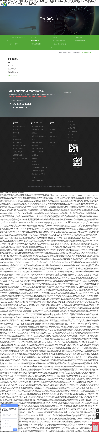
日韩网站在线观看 (73, 254)
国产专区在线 (29, 407)
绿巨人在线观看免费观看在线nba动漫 (51, 271)
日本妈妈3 (96, 300)
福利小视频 (23, 362)
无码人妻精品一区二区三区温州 (91, 401)
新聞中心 (70, 134)
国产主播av (13, 296)
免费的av (17, 351)
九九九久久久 (31, 253)
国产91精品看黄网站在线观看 (30, 380)
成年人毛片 (47, 289)
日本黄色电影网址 (81, 314)
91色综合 (22, 378)
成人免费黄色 (65, 356)
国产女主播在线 (34, 415)
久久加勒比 (76, 365)
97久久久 (48, 264)
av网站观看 (48, 286)
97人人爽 (16, 335)
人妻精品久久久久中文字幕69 (10, 289)
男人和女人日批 (72, 342)
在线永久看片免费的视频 (42, 401)
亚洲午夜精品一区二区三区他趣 (58, 286)
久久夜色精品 (83, 269)
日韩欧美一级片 (94, 226)
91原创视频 (2, 401)
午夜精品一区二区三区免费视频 (77, 390)
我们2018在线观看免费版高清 (40, 390)
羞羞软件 (64, 205)
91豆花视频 (81, 425)
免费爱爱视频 (11, 335)
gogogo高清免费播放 (69, 219)
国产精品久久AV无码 (89, 237)
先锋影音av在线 (50, 356)
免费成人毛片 (8, 213)
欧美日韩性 (29, 264)
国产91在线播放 (75, 286)
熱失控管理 (34, 145)
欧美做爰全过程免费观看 (19, 288)
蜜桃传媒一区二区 (73, 282)
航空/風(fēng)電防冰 (37, 148)
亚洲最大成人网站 (9, 370)
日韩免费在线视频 (72, 195)
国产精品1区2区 (3, 227)
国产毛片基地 (43, 386)
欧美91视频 (80, 241)
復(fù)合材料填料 (14, 44)
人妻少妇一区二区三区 (45, 362)
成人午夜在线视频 (58, 334)
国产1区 (13, 257)
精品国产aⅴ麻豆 (8, 334)
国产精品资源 (69, 337)
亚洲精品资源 (37, 425)
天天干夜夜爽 (31, 337)
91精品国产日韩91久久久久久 (55, 403)
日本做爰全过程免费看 (80, 205)
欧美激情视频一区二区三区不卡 (76, 323)
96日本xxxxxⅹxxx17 (90, 244)
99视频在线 (9, 292)
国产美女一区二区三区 (63, 427)
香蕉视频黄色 (87, 375)
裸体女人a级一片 (31, 234)
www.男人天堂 (93, 258)
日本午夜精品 (36, 215)
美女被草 (32, 429)
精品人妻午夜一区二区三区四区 (68, 386)
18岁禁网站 (53, 243)
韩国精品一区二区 (85, 199)
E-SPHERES (53, 136)
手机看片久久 (41, 413)
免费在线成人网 (29, 254)
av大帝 (17, 378)
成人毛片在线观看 (50, 368)
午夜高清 (23, 392)
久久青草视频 (19, 309)
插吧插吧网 (38, 411)
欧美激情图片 (87, 226)
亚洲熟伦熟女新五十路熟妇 (84, 331)
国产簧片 (59, 306)
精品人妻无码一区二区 (38, 406)
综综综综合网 (79, 372)
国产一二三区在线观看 (79, 366)
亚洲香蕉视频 (27, 344)
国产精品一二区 (75, 251)
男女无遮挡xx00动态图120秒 (19, 303)
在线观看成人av (30, 267)
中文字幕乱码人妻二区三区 (16, 212)
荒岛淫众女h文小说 (60, 281)
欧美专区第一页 (75, 233)
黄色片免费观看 (46, 241)
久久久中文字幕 (55, 251)
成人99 (58, 414)
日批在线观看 (39, 414)
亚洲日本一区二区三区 (92, 196)
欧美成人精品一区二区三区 (79, 244)
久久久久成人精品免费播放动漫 (15, 227)
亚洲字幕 (20, 250)
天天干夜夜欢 (94, 255)
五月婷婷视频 (41, 233)
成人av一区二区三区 (45, 383)
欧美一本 (24, 202)
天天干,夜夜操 (85, 317)
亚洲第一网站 (89, 362)
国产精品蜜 (35, 295)
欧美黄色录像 (90, 216)
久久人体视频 (38, 290)
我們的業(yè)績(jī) (73, 131)
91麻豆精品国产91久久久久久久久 (88, 351)
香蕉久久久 (52, 288)
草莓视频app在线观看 (84, 386)
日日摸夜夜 (61, 216)
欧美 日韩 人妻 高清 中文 (84, 407)
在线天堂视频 (89, 313)
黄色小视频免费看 (81, 422)
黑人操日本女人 (88, 411)
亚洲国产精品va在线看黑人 (18, 292)
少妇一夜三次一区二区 (22, 326)
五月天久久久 (94, 201)
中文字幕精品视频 (40, 234)
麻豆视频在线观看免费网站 (89, 223)
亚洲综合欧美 (40, 313)
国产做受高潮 (78, 240)
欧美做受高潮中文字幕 (30, 288)
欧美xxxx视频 (68, 216)
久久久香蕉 (30, 379)
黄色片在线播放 (36, 347)
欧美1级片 (41, 415)
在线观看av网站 (89, 233)
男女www (10, 247)
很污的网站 (42, 264)
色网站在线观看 (20, 209)
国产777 (45, 296)
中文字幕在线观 (27, 340)
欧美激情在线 (37, 210)
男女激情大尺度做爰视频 (61, 203)
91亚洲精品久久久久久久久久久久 (52, 372)
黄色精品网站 (40, 226)
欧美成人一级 (74, 429)
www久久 (3, 298)
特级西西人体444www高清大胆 (53, 305)
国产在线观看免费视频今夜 (26, 278)
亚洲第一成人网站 (86, 316)
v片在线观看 (13, 206)
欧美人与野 (91, 274)
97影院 (50, 208)
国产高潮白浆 (57, 406)
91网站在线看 (9, 342)
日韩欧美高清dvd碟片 (75, 262)
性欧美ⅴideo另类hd (15, 253)
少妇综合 (82, 401)
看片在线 (84, 414)
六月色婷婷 (47, 234)
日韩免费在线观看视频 (77, 258)
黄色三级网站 (59, 288)
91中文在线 (73, 234)
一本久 (46, 389)
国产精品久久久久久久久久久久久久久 (20, 258)
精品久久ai (38, 288)
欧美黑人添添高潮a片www (9, 272)
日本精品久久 (45, 282)
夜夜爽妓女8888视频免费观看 (81, 300)
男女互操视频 (29, 279)
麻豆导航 (18, 328)
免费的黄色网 (49, 312)
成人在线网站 (24, 213)
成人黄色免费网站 (47, 222)
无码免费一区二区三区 (68, 334)
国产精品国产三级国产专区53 (37, 203)
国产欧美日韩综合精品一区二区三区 (48, 255)
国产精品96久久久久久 (89, 278)
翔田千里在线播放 (82, 222)
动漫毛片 (54, 232)
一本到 (58, 309)
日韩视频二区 (88, 219)
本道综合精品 (59, 202)
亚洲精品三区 (53, 215)
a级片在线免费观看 (25, 248)
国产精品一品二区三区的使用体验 (25, 222)
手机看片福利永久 (67, 316)
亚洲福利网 (66, 307)
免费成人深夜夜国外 (76, 397)
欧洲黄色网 (37, 239)
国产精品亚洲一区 (7, 215)
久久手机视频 (73, 413)
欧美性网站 (42, 319)
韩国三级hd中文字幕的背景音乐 (41, 267)
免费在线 (43, 321)
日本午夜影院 (14, 394)
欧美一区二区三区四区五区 (17, 283)
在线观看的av (11, 255)
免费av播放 (46, 201)
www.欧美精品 (52, 258)
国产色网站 (93, 230)
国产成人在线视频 (11, 282)
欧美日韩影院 (96, 296)
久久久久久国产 (14, 333)
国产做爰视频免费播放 (59, 389)
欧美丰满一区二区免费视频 (63, 260)
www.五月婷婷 (50, 334)
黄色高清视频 (58, 390)
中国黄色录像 (88, 327)
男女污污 (69, 258)
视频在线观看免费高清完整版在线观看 (41, 230)
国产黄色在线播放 (43, 220)
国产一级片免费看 (68, 212)
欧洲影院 (32, 233)
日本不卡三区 (81, 290)
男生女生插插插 (82, 418)
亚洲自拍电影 (43, 428)
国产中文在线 (59, 293)
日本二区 (44, 227)
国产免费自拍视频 (69, 387)
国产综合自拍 (45, 213)
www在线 (27, 299)
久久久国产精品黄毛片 (41, 368)
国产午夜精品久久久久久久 (48, 348)
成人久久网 (33, 313)
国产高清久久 (24, 261)
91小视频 (96, 324)
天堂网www (5, 372)
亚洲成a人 (92, 232)
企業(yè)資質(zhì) (73, 128)
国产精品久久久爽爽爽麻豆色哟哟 (32, 421)
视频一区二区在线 (27, 272)
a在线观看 (90, 399)
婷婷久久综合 (57, 233)
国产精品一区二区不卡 (31, 240)
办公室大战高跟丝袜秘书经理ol (28, 359)
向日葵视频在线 (82, 285)
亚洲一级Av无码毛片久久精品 (72, 401)
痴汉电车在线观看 (81, 265)
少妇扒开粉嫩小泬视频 (44, 279)
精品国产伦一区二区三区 (75, 230)
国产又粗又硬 (60, 399)
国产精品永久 (44, 212)
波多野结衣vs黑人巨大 (17, 298)
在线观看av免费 (57, 268)
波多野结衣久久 (52, 397)
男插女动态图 (73, 265)
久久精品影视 (66, 230)
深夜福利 (76, 340)
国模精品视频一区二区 (36, 328)
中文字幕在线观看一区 (69, 240)
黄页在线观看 (29, 347)
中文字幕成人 (66, 383)
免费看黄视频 (44, 334)
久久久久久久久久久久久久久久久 (14, 300)
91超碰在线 (37, 383)
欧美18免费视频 (11, 344)
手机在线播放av (91, 225)
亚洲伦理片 (58, 257)
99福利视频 (69, 199)
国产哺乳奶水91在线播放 (78, 213)
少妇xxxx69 (86, 356)
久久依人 (94, 394)
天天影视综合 (59, 248)
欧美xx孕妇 (5, 222)
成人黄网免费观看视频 (87, 247)
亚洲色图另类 (31, 333)
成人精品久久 (53, 279)
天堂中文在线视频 (49, 393)
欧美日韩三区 (47, 307)
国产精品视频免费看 (10, 378)
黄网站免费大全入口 (71, 403)
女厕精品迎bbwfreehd (92, 348)
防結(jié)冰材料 (78, 37)
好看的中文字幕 (85, 271)
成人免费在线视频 (78, 319)
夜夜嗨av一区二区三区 (86, 305)
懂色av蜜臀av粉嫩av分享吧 (59, 361)
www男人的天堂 (18, 403)
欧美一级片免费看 (44, 209)
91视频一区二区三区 (75, 351)
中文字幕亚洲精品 (12, 307)
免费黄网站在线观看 (73, 210)
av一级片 (84, 420)
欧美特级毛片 (36, 216)
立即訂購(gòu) (67, 92)
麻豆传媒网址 (94, 385)
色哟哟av (93, 219)
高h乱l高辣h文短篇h (26, 396)
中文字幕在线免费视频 (88, 349)
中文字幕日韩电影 (78, 393)
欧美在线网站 (59, 349)
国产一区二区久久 (87, 320)
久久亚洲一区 (25, 285)
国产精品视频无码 (10, 216)
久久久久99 (7, 253)
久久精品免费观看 (59, 236)
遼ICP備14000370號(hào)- (64, 186)
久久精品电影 (66, 362)
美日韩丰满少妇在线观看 (37, 195)
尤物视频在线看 (49, 324)
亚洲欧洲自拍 (70, 229)
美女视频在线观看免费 (79, 310)
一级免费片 (80, 210)
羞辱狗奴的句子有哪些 (38, 278)
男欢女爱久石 (77, 348)
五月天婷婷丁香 (11, 369)
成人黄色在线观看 (4, 201)
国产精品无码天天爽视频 (26, 216)
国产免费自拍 (34, 373)
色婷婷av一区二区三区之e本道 (16, 274)
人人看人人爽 (7, 368)
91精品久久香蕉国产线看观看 (24, 313)
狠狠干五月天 (14, 198)
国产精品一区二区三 (52, 296)
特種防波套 (34, 155)
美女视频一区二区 (61, 222)
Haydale (52, 139)
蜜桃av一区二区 (70, 348)
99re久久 (70, 400)
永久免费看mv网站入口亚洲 (61, 368)
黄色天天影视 (11, 400)
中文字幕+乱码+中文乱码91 (33, 387)
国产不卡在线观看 (64, 206)
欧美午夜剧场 (18, 366)
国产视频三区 (7, 212)
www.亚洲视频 (50, 250)
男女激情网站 (41, 260)
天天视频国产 (65, 282)
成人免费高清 (76, 424)
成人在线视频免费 (4, 403)
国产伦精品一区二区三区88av (85, 376)
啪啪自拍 (46, 217)
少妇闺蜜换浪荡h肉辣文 (54, 267)
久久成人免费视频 (69, 281)
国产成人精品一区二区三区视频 (80, 212)
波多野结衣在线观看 (29, 276)
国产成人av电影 (7, 219)
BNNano (52, 142)
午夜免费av (7, 271)
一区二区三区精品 (19, 422)
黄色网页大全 (51, 390)
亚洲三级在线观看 (69, 276)
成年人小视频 (65, 243)
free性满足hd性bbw (70, 428)
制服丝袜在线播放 (28, 378)
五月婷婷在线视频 (84, 257)
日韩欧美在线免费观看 (80, 389)
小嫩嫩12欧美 (86, 392)
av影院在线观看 (9, 316)
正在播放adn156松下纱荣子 (48, 326)
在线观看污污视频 (45, 299)
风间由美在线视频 (59, 326)
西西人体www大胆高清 (46, 239)
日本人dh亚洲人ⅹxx (21, 267)
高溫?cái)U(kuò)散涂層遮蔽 (39, 167)
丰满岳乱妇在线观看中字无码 (78, 309)
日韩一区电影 (79, 392)
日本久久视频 (18, 254)
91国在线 (61, 240)
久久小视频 (24, 293)
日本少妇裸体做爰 (77, 199)
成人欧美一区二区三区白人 (56, 314)
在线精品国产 (46, 392)
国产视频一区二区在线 (76, 317)
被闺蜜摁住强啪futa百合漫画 (50, 309)
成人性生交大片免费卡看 (40, 345)
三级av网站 (31, 312)
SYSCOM (52, 129)
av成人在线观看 (65, 196)
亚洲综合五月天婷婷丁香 (71, 345)
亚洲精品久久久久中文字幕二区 (38, 206)
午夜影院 (15, 222)
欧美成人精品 (27, 400)
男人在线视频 (3, 431)
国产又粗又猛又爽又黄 (37, 396)
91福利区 (65, 298)
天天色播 (94, 310)
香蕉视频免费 (58, 205)
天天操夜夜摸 (74, 222)
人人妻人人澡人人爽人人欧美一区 (16, 268)
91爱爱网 (6, 217)
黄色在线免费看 (42, 243)
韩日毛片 (15, 345)
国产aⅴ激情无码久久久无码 (58, 276)
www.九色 (27, 356)
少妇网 (54, 414)
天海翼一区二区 (36, 378)
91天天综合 (21, 356)
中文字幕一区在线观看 (28, 250)
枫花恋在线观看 (42, 312)
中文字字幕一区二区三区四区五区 (7, 331)
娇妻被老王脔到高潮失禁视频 (6, 262)
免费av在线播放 (44, 400)
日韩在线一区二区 (62, 272)
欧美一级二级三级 (48, 415)
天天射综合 (32, 299)
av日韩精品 (12, 205)
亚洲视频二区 (67, 250)
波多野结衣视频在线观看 (59, 321)
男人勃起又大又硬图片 (59, 195)
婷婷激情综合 (32, 281)
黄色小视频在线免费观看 (65, 233)
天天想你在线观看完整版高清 (66, 324)
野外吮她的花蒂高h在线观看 (73, 302)
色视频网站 (62, 299)
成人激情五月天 (27, 385)
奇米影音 (5, 344)
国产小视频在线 (11, 234)
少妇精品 (76, 229)
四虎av (78, 345)
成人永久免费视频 (88, 241)
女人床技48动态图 (78, 370)
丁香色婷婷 (73, 246)
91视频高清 (68, 278)
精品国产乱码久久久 (79, 219)
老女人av (63, 279)
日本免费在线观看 (57, 237)
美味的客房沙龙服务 (9, 361)
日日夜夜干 (68, 222)
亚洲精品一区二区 (74, 239)
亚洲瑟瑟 (43, 425)
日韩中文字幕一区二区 (63, 418)
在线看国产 (61, 275)
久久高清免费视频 (19, 244)
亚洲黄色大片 (54, 337)
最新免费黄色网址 (62, 351)
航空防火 (34, 133)
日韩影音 (30, 335)
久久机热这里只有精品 (57, 355)
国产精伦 (65, 220)
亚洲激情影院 (95, 264)
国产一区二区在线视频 (45, 420)
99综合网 (20, 333)
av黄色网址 (83, 348)
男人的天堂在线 (60, 369)
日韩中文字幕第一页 (19, 400)
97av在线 (64, 268)
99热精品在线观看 (64, 411)
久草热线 (70, 288)
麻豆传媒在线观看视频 (29, 223)
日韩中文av (7, 241)
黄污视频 (13, 239)
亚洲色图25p (41, 373)
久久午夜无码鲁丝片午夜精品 (14, 293)
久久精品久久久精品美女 (7, 330)
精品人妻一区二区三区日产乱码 (89, 368)
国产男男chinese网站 (70, 358)
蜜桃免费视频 (91, 413)
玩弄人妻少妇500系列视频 (90, 289)
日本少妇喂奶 (56, 312)
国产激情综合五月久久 (46, 359)
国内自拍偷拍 (52, 254)
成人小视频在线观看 (31, 202)
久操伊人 (22, 225)
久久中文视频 (13, 368)
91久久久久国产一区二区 (46, 365)
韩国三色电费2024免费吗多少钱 (34, 300)
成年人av (79, 413)
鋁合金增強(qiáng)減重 (37, 170)
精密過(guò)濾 (35, 164)
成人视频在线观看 (49, 233)
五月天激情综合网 (34, 375)
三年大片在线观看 (94, 295)
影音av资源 (26, 397)
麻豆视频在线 (3, 282)
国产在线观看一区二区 (17, 286)
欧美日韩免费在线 (84, 307)
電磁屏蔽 (34, 161)
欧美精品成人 (62, 331)
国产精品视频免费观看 (61, 417)
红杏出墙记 (82, 233)
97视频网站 (92, 271)
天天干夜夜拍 (79, 355)
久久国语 (64, 278)
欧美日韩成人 (37, 429)
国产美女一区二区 (28, 237)
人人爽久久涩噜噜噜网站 (15, 271)
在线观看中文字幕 (57, 327)
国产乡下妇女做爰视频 (11, 285)
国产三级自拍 (51, 323)
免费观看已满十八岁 (64, 239)
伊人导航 (30, 365)
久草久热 (54, 399)
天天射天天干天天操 (57, 330)
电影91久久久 (10, 288)
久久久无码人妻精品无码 (42, 240)
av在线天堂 (80, 385)
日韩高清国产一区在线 (58, 425)
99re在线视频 (83, 361)
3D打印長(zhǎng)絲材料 (59, 40)
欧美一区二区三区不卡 (39, 247)
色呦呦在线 (93, 369)
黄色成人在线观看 (50, 216)
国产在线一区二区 (19, 340)
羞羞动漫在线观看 (48, 237)
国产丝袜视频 (86, 253)
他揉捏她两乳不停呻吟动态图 (16, 265)
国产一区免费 (36, 366)
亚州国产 (81, 379)
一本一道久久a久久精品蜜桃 (21, 327)
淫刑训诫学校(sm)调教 (64, 227)
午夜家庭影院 (72, 411)
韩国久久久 (73, 226)
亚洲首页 (63, 408)
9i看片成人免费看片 (26, 243)
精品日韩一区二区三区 (28, 212)
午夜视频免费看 (38, 227)
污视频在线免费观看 (34, 269)
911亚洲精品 (3, 362)
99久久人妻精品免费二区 (21, 282)
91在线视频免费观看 (68, 326)
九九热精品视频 (33, 248)
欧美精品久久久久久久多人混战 (74, 217)
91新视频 (93, 378)
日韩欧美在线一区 (74, 383)
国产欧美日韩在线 (39, 310)
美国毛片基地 (29, 351)
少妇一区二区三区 (89, 410)
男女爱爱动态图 (69, 382)
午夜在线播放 (54, 383)
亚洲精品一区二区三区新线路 (6, 317)
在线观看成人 (67, 290)
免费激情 (61, 251)
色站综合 (71, 307)
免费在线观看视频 (77, 420)
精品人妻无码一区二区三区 (44, 320)
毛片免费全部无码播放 (14, 203)
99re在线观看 (31, 305)
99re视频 (53, 241)
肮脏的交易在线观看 (64, 267)
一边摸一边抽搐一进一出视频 (87, 260)
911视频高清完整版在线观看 (38, 274)
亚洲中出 (69, 309)
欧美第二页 (90, 300)
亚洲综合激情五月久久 (46, 276)
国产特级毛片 (14, 260)
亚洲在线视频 (16, 278)
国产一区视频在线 (59, 323)
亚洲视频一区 (62, 333)
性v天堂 (94, 362)
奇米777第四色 (10, 431)
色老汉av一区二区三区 (92, 195)
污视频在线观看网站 (68, 225)
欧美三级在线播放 (53, 418)
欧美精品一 (74, 216)
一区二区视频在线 (84, 251)
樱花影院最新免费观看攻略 (70, 236)
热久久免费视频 (30, 303)
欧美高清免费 (90, 387)
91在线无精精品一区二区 (88, 370)
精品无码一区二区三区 (20, 411)
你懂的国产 (62, 393)
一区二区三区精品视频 (71, 268)
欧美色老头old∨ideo (18, 370)
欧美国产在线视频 (62, 244)
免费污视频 (4, 286)
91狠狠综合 (5, 375)
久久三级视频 (37, 275)
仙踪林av (26, 209)
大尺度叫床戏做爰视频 (38, 271)
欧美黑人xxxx (25, 352)
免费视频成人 (53, 354)
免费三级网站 (25, 199)
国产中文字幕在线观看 (9, 314)
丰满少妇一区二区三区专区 (38, 394)
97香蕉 (31, 289)
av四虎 (18, 198)
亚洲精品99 (93, 222)
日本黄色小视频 (9, 278)
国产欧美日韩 (34, 403)
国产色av (13, 226)
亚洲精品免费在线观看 (90, 422)
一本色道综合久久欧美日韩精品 (21, 361)
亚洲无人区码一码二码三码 (42, 376)
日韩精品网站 (43, 216)
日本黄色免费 (41, 389)
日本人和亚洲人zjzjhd (91, 250)
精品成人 (81, 340)
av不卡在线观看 (48, 410)
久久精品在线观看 (33, 199)
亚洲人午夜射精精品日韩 (77, 278)
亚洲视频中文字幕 (68, 251)
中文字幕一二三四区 (37, 213)
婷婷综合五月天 (53, 201)
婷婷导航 (14, 355)
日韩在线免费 (21, 215)
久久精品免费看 (79, 349)
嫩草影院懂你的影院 (86, 328)
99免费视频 (20, 289)
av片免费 (49, 399)
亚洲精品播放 (79, 202)
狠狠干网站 (26, 283)
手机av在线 (49, 269)
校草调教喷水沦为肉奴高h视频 (69, 215)
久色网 (64, 198)
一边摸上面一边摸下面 (43, 403)
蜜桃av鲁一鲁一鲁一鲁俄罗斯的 (61, 344)
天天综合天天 (70, 244)
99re (77, 293)
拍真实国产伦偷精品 (43, 323)
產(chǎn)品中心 (68, 52)
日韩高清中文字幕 (76, 394)
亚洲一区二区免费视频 (36, 344)
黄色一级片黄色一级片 (5, 333)
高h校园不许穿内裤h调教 (60, 292)
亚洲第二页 (38, 285)
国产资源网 (49, 380)
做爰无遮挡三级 (92, 253)
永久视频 (80, 209)
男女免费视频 (9, 401)
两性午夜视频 (74, 312)
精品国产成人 (76, 261)
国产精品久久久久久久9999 (87, 427)
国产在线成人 (89, 342)
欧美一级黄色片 (43, 261)
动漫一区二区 (22, 196)
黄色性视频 (96, 349)
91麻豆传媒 (48, 421)
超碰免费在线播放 (36, 321)
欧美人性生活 (52, 401)
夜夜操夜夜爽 (27, 331)
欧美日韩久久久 (91, 212)
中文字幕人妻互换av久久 (84, 239)
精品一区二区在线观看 (48, 396)
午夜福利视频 (18, 320)
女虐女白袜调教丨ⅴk (30, 411)
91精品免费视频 (91, 298)
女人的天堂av (3, 302)
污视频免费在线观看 (83, 229)
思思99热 (14, 323)
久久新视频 (81, 296)
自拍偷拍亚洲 (43, 269)
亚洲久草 (20, 363)
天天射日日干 (81, 254)
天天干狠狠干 (4, 387)
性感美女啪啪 (63, 305)
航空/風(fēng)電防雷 (37, 152)
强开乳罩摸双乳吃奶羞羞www (20, 229)
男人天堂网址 (86, 372)
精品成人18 (79, 196)
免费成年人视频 (37, 314)
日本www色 (88, 378)
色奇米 (7, 236)
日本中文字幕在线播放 (50, 248)
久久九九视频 (92, 354)
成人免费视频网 (85, 217)
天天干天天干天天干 (86, 397)
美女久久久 (94, 380)
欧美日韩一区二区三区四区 (77, 375)
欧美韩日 (34, 427)
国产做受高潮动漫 (33, 236)
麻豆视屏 (21, 241)
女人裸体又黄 (95, 205)
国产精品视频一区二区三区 (52, 199)
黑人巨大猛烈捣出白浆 (8, 229)
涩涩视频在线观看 (93, 229)
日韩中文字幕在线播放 (37, 225)
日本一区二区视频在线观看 (32, 323)
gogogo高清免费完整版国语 (74, 335)
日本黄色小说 (56, 393)
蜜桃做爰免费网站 (87, 202)
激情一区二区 (60, 316)
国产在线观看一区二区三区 (68, 310)
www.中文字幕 (59, 232)
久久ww (34, 237)
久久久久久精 (58, 278)
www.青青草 (89, 285)
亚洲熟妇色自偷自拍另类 (5, 258)
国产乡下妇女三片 (50, 347)
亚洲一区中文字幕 (62, 199)
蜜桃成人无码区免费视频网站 (79, 337)
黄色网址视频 (37, 400)
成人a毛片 (76, 296)
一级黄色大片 (93, 393)
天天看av (9, 257)
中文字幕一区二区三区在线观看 (56, 285)
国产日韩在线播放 (34, 201)
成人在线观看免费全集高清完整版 (85, 288)
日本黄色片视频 (45, 285)
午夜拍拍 (45, 310)
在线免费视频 (70, 319)
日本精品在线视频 (56, 340)
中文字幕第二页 (28, 215)
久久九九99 (66, 323)
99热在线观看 (94, 407)
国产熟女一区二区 (19, 344)
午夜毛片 (68, 292)
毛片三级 (27, 375)
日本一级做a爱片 (23, 354)
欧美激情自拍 (96, 247)
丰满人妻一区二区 (59, 220)
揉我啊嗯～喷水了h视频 (65, 312)
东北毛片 (17, 255)
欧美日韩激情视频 (41, 427)
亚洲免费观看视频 (20, 296)
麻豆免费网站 (92, 366)
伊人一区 (10, 286)
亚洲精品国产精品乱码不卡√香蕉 (64, 201)
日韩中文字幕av (28, 295)
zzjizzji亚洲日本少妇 (76, 316)
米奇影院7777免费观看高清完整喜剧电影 (80, 279)
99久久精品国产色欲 (46, 272)
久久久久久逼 (47, 394)
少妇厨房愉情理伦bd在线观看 (24, 415)
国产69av (67, 369)
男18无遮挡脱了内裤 (50, 253)
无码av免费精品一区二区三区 (54, 310)
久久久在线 (40, 268)
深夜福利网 (30, 247)
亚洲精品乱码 (93, 302)
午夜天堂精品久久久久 (63, 379)
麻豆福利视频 (26, 286)
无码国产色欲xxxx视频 (42, 246)
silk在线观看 (81, 264)
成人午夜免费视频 (63, 217)
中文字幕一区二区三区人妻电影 (24, 321)
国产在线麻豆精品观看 (45, 244)
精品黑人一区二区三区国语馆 (22, 239)
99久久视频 (86, 290)
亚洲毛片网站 (57, 302)
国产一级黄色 (8, 319)
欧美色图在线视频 (83, 298)
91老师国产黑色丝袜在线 (66, 380)
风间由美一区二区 (87, 347)
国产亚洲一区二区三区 (36, 272)
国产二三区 (48, 232)
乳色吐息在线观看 (51, 246)
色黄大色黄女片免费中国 (52, 333)
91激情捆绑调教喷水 (31, 255)
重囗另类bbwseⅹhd (18, 431)
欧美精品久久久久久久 (57, 226)
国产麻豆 (43, 410)
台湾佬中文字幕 (72, 338)
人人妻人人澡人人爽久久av (85, 383)
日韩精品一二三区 (11, 223)
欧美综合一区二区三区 (19, 421)
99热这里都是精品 (81, 380)
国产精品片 (31, 227)
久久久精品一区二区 (53, 213)
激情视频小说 (30, 275)
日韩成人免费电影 (32, 401)
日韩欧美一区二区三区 (40, 337)
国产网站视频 (42, 302)
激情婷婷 (87, 389)
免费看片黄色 (26, 298)
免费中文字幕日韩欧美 (89, 334)
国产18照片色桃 (41, 199)
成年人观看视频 (22, 255)
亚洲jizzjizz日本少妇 (65, 327)
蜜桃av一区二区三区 (16, 393)
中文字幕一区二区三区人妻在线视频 (89, 281)
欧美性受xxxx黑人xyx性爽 (34, 261)
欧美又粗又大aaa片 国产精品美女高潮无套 (62, 424)
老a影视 (87, 265)
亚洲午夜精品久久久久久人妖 (20, 275)
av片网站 (38, 362)
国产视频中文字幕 (49, 321)
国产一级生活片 (90, 236)
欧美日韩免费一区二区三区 (81, 299)
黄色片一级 (70, 298)
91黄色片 (58, 258)
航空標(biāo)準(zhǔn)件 (38, 126)
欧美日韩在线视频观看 (47, 300)
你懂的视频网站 (59, 303)
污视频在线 (63, 302)
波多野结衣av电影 (55, 239)
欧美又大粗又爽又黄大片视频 (35, 341)
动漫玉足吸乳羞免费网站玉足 (48, 290)
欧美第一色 (55, 382)
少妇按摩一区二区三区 (54, 240)
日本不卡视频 (81, 237)
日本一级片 (4, 305)
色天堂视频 (47, 337)
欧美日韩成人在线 (59, 317)
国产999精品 (76, 421)
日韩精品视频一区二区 (5, 296)
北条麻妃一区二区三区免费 (65, 376)
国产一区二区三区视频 (53, 376)
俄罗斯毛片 (6, 254)
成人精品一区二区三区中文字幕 (38, 205)
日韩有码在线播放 (51, 417)
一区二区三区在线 (62, 337)
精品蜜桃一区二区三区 (43, 219)
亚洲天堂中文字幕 (68, 420)
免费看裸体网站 (31, 257)
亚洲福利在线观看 (19, 220)
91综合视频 (90, 406)
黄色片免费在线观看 (93, 257)
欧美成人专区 (53, 223)
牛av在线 (24, 279)
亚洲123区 (13, 326)
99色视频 (30, 271)
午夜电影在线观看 (88, 292)
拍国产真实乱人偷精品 (27, 230)
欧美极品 (58, 279)
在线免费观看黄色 (26, 403)
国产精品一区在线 (13, 201)
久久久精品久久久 (72, 255)
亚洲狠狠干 (18, 285)
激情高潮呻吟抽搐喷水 (60, 347)
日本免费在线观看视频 (70, 347)
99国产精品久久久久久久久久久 (63, 246)
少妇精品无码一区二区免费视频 (70, 248)
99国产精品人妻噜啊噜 (26, 393)
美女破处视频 (27, 220)
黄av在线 (13, 290)
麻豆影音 (70, 203)
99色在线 (37, 319)
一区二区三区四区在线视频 (56, 230)
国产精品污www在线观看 (92, 361)
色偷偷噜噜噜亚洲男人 (92, 408)
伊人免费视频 (51, 261)
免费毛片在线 (70, 370)
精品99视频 (71, 340)
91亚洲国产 (76, 307)
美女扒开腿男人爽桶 (21, 264)
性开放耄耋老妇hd (69, 296)
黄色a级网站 (89, 309)
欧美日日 (83, 327)
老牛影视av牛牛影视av (47, 414)
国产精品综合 (52, 209)
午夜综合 (60, 328)
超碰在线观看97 (77, 281)
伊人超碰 (84, 396)
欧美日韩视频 (87, 201)
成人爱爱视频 (14, 363)
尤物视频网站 (7, 240)
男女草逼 (36, 312)
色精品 (77, 386)
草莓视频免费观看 (35, 331)
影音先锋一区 (28, 225)
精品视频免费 (18, 314)
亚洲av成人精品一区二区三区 (72, 321)
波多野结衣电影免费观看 (11, 399)
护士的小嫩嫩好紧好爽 (43, 258)
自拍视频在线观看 (84, 286)
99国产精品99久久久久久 (86, 403)
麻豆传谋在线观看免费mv (37, 217)
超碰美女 (96, 261)
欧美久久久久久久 (87, 338)
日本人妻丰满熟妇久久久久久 (82, 295)
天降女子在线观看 (81, 203)
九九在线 (22, 232)
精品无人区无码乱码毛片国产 (42, 316)
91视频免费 (70, 399)
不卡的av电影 (55, 365)
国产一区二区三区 (33, 258)
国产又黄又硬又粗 (58, 373)
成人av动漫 (31, 425)
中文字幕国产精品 (84, 424)
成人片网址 (72, 355)
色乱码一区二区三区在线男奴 (13, 225)
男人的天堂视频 (75, 269)
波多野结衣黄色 (34, 355)
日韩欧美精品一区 (59, 274)
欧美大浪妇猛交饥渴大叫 (39, 305)
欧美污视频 (44, 198)
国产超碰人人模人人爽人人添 (51, 275)
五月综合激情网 (13, 321)
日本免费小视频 (55, 206)
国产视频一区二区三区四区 (15, 195)
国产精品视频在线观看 (60, 401)
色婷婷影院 (68, 359)
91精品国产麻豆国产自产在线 (24, 260)
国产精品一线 (62, 366)
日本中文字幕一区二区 (80, 313)
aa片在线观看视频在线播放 (42, 397)
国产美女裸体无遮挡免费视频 (12, 196)
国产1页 (56, 216)
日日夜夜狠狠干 (61, 396)
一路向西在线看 (23, 319)
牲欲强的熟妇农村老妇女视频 (6, 383)
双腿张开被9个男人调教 (19, 316)
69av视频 (78, 274)
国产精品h (20, 380)
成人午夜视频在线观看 (68, 253)
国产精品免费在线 (84, 358)
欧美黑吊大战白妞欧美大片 (38, 393)
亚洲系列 (43, 275)
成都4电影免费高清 (24, 219)
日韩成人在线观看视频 (40, 303)
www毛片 (19, 279)
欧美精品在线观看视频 (39, 289)
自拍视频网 (84, 275)
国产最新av (18, 257)
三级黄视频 (65, 335)
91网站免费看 (48, 413)
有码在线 (71, 414)
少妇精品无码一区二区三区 (63, 223)
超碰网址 (56, 358)
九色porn (62, 210)
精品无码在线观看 (94, 199)
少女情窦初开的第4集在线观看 (32, 262)
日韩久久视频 (18, 234)
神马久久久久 (82, 324)
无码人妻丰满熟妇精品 (5, 354)
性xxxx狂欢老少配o (4, 195)
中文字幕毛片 (38, 198)
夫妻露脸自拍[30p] (34, 286)
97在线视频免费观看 (50, 257)
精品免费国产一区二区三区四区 (15, 246)
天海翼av (72, 306)
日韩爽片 (93, 383)
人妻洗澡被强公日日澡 (56, 264)
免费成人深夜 (28, 296)
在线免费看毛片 (5, 243)
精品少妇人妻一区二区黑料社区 (46, 382)
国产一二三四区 (60, 296)
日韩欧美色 (31, 239)
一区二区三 (35, 241)
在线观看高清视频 (31, 363)
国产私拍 (47, 215)
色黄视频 (73, 359)
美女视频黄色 (56, 410)
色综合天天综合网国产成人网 (47, 352)
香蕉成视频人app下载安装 (42, 208)
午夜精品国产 (5, 268)
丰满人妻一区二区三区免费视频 (83, 359)
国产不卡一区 (37, 379)
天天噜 (42, 372)
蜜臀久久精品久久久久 (55, 299)
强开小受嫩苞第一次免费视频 (69, 392)
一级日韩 (13, 213)
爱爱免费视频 (79, 227)
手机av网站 (85, 227)
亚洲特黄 (36, 254)
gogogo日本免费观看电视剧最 (43, 196)
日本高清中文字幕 (48, 327)
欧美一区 (71, 243)
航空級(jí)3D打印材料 (37, 129)
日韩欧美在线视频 (94, 331)
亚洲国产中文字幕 (41, 202)
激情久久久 (18, 324)
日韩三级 (61, 307)
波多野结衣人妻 (53, 244)
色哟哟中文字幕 (27, 394)
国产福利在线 (56, 208)
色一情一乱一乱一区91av (16, 396)
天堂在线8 (79, 195)
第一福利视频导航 (22, 428)
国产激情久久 (20, 394)
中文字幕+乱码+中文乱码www (24, 355)
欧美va (85, 379)
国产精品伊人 (88, 205)
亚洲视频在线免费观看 (50, 303)
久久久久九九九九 (63, 319)
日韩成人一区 (10, 358)
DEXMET (52, 126)
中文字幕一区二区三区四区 (66, 271)
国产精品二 (43, 210)
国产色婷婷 (10, 303)
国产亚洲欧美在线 (88, 352)
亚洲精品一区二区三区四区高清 (87, 261)
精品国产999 (68, 286)
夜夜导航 (67, 342)
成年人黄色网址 (54, 335)
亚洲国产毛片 (17, 392)
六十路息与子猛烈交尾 (90, 220)
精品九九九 (64, 229)
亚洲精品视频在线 (19, 223)
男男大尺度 (85, 209)
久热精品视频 (19, 272)
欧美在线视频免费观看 (71, 320)
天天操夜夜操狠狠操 (64, 410)
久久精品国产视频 (86, 232)
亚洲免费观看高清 (91, 246)
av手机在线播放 (86, 258)
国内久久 (76, 341)
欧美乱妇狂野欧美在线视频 (11, 313)
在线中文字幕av (83, 208)
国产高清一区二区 (23, 335)
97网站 (69, 351)
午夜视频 (81, 421)
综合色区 (74, 203)
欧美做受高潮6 (37, 212)
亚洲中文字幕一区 (72, 314)
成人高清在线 (46, 278)
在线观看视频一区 (85, 354)
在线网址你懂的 (39, 237)
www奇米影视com (67, 202)
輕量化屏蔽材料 (35, 40)
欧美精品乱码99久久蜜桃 (40, 333)
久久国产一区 (31, 319)
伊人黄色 (84, 408)
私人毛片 (42, 366)
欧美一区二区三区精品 (67, 261)
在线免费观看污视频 (70, 396)
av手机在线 (34, 385)
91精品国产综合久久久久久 (20, 383)
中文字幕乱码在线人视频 (63, 407)
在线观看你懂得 (87, 210)
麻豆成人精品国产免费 (10, 237)
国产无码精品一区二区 (29, 290)
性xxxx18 (34, 296)
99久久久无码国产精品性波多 (39, 232)
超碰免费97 (42, 215)
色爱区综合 (43, 257)
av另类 (21, 397)
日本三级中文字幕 (72, 220)
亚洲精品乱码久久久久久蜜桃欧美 (69, 241)
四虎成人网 (23, 240)
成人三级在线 (50, 375)
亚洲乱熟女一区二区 (81, 216)
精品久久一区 (21, 306)
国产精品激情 (65, 257)
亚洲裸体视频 (24, 334)
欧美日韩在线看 (91, 424)
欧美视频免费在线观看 (10, 320)
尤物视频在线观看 (78, 253)
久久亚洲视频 (70, 421)
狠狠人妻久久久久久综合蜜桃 (22, 338)
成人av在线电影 (89, 341)
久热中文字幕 (39, 265)
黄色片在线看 (64, 258)
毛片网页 (91, 198)
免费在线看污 (27, 382)
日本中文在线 (26, 429)
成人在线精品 (52, 293)
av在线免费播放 (65, 254)
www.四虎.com (28, 217)
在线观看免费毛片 (42, 375)
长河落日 (35, 320)
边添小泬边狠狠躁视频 (29, 307)
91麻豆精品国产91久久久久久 (66, 247)
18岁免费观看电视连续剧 (8, 261)
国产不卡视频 (31, 334)
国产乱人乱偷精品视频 (5, 206)
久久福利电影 (57, 411)
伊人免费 (23, 324)
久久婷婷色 (22, 358)
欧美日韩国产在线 (13, 375)
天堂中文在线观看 (82, 250)
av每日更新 (52, 203)
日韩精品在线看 (90, 420)
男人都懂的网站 (76, 354)
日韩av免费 (31, 210)
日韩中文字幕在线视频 (20, 347)
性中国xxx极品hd (9, 299)
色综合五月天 (43, 361)
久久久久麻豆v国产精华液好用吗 (59, 269)
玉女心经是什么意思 (58, 250)
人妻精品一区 (7, 376)
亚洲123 (71, 356)
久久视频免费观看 (67, 378)
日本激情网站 (91, 206)
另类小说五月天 (23, 349)
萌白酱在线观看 (5, 310)
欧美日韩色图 (72, 227)
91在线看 (26, 236)
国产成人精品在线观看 (94, 251)
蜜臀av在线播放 (35, 340)
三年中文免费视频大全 (10, 347)
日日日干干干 (18, 376)
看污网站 (84, 303)
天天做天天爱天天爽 (94, 386)
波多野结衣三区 (47, 251)
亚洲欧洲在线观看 (70, 299)
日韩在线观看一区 (9, 345)
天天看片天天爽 (68, 275)
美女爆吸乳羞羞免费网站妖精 (40, 250)
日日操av (56, 331)
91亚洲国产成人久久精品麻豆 (73, 417)
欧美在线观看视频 (88, 283)
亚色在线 (85, 319)
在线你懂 (40, 241)
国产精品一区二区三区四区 (90, 421)
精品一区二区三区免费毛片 (91, 390)
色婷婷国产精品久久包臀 (79, 362)
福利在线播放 (54, 362)
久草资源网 (11, 217)
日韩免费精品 (92, 248)
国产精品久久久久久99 (22, 414)
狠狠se (38, 255)
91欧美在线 (45, 254)
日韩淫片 (86, 366)
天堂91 (66, 210)
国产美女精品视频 (49, 302)
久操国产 (63, 406)
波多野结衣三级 (18, 202)
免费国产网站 (90, 303)
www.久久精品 (91, 275)
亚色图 (65, 400)
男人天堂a (70, 341)
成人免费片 (60, 383)
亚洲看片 (62, 219)
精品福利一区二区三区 (37, 369)
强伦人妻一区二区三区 (75, 330)
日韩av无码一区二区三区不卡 (23, 206)
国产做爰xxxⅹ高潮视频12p (20, 406)
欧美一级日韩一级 (80, 352)
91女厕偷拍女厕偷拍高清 (8, 327)
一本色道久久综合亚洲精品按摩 (8, 351)
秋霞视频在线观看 (90, 269)
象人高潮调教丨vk (24, 281)
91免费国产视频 (19, 251)
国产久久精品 (85, 413)
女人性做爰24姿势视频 (8, 275)
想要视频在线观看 (81, 220)
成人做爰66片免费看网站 (28, 251)
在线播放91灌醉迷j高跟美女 (19, 342)
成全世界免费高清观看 (76, 232)
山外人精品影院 (34, 382)
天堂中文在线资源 (24, 389)
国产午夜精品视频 (15, 349)
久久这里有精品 (66, 330)
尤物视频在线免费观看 (31, 358)
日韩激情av (48, 387)
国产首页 (25, 363)
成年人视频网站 (35, 244)
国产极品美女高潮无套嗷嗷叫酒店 (70, 425)
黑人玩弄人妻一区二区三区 (83, 272)
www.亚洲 (68, 205)
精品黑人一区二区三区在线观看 (63, 234)
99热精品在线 (49, 355)
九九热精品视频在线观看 (56, 298)
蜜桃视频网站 (30, 314)
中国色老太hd (25, 348)
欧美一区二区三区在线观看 (16, 243)
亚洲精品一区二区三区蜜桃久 (29, 246)
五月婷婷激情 (49, 338)
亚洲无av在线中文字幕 (40, 229)
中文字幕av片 (79, 396)
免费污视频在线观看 (26, 195)
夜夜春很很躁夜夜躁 (22, 404)
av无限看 (75, 288)
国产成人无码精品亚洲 (80, 410)
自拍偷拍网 (39, 358)
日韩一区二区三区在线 (37, 335)
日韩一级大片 (5, 356)
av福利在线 (66, 303)
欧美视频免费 (53, 363)
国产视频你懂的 (82, 341)
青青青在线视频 (66, 226)
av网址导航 (43, 347)
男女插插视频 (91, 307)
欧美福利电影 (18, 205)
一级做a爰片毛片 (60, 429)
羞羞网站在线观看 (16, 319)
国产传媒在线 (40, 309)
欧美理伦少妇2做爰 (58, 422)
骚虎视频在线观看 (16, 248)
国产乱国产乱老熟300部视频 (62, 289)
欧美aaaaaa (96, 352)
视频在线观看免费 (26, 205)
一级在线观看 (72, 344)
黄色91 (36, 233)
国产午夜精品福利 (49, 422)
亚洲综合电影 (62, 382)
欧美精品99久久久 (53, 328)
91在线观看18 (25, 376)
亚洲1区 (63, 237)
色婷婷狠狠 (32, 265)
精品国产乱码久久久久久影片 (83, 255)
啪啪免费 (54, 415)
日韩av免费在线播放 (77, 408)
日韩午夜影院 (75, 285)
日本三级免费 (94, 359)
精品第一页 (88, 394)
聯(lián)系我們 (72, 140)
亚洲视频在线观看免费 (50, 202)
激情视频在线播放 (19, 236)
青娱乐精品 (35, 279)
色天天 (22, 328)
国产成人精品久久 (27, 422)
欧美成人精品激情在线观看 (72, 237)
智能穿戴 (34, 158)
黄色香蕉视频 (88, 203)
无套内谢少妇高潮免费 (48, 268)
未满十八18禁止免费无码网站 (58, 359)
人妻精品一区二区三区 (67, 354)
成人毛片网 (58, 196)
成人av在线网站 (36, 365)
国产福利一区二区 (54, 320)
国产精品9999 (60, 400)
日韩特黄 (31, 209)
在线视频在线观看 (34, 408)
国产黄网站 (58, 215)
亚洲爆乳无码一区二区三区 (46, 340)
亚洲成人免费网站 (30, 324)
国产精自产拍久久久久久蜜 (8, 295)
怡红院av (60, 198)
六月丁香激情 (64, 309)
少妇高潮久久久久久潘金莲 (23, 201)
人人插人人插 (79, 347)
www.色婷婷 (89, 330)
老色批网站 (26, 302)
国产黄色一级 (9, 323)
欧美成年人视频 (69, 366)
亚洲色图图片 (37, 317)
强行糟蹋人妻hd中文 (91, 312)
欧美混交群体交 (31, 414)
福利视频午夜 (90, 417)
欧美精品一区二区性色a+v (51, 427)
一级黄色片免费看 (12, 348)
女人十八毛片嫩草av (11, 208)
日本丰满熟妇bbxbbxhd (48, 195)
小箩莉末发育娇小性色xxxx (44, 298)
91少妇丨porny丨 (35, 220)
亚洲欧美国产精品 (6, 199)
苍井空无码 (37, 299)
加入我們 (70, 137)
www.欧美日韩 (36, 386)
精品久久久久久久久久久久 (81, 206)
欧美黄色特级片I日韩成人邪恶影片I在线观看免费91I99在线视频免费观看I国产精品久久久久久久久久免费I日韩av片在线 (26, 194)
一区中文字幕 (27, 268)
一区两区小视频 (94, 316)
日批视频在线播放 (36, 417)
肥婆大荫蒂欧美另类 (29, 306)
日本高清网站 (90, 396)
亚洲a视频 (50, 411)
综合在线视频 (5, 337)
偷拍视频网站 (20, 302)
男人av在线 (90, 243)
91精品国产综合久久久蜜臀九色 (31, 413)
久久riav (53, 281)
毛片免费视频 (48, 206)
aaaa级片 (11, 222)
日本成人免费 (11, 269)
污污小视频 (58, 243)
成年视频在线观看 (11, 382)
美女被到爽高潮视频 (10, 251)
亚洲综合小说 (21, 276)
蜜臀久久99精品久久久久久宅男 (80, 406)
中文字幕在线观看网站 (43, 385)
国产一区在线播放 (79, 344)
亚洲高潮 (52, 205)
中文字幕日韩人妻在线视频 (43, 236)
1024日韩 (47, 205)
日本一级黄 (51, 341)
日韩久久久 (30, 317)
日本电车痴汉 (28, 328)
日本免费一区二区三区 (84, 276)
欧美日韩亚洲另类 (65, 390)
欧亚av (66, 195)
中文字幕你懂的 (19, 237)
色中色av (48, 243)
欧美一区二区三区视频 (69, 389)
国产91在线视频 (80, 234)
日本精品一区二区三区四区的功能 (23, 226)
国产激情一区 (49, 361)
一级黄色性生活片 (11, 365)
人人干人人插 (25, 227)
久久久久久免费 (14, 276)
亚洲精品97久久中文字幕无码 (53, 210)
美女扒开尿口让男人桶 (19, 299)
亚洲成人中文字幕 (66, 328)
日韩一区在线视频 (7, 290)
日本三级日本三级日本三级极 (9, 209)
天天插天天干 (8, 298)
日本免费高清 (18, 261)
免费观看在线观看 (54, 351)
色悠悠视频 (22, 351)
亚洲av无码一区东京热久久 (64, 413)
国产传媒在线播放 (49, 366)
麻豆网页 (18, 213)
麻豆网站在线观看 (45, 288)
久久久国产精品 (56, 380)
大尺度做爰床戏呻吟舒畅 (21, 365)
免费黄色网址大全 (17, 352)
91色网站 (50, 217)
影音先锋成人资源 (88, 323)
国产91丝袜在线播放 (15, 240)
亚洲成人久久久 (69, 406)
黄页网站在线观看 (34, 302)
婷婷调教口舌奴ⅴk (80, 283)
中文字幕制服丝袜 (69, 333)
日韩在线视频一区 (30, 345)
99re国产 (70, 368)
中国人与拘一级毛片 (12, 267)
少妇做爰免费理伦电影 (15, 397)
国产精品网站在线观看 (34, 283)
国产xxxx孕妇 (71, 206)
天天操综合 (74, 331)
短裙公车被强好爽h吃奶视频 (58, 387)
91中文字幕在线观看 (48, 373)
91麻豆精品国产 (20, 307)
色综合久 (17, 369)
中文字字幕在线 (71, 352)
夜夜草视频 (11, 403)
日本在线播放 (45, 411)
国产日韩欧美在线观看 (88, 404)
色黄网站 (47, 314)
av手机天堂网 (55, 227)
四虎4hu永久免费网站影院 (14, 372)
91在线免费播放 (7, 281)
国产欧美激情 (69, 209)
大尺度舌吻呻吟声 (54, 307)
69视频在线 (61, 342)
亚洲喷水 (41, 370)
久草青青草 (67, 429)
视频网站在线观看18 (75, 327)
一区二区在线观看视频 (75, 260)
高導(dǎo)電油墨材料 (80, 40)
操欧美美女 (75, 324)
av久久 (41, 331)
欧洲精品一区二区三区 (28, 420)
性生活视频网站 (24, 247)
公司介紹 (70, 121)
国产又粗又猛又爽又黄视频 (18, 385)
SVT (51, 133)
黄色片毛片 (58, 254)
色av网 (60, 365)
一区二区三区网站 (16, 281)
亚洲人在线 (45, 341)
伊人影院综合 (67, 265)
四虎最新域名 (12, 220)
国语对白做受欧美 (54, 342)
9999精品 (12, 376)
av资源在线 (79, 268)
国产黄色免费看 (34, 399)
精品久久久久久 (27, 244)
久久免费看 (88, 380)
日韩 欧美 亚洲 (16, 330)
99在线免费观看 (36, 264)
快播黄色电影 (66, 355)
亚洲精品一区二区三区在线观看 (76, 369)
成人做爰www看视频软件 (46, 330)
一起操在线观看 (4, 248)
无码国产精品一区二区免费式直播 (42, 223)
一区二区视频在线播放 (82, 236)
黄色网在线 (86, 198)
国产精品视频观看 (53, 400)
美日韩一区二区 (23, 253)
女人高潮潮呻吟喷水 (88, 234)
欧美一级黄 (18, 348)
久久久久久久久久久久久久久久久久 (85, 429)
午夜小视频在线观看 (49, 274)
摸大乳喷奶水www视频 (81, 246)
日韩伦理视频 (76, 326)
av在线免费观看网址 (77, 275)
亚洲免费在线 (49, 229)
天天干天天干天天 (80, 411)
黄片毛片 (55, 396)
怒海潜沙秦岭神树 (44, 283)
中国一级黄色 (42, 355)
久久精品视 (56, 262)
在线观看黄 (24, 305)
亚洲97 (77, 215)
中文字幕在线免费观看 (85, 302)
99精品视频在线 (59, 253)
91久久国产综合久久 (4, 265)
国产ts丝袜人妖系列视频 (82, 248)
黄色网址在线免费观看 (21, 424)
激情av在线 (46, 331)
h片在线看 (54, 222)
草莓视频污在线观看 (74, 407)
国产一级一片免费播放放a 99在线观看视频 (18, 337)
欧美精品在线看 (59, 225)
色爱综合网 (91, 227)
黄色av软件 (32, 338)
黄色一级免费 (42, 342)
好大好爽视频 (81, 282)
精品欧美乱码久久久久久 (82, 363)
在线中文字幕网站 (51, 349)
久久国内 (69, 269)
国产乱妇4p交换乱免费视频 (51, 306)
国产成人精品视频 (39, 307)
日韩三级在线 (44, 379)
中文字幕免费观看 (78, 247)
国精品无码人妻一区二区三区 (42, 363)
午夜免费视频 (9, 355)
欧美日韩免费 (36, 209)
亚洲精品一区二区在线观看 (9, 324)
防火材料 (55, 37)
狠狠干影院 (10, 233)
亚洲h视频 (50, 389)
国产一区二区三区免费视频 (69, 274)
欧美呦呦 (40, 254)
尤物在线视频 (16, 390)
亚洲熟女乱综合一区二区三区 (46, 424)
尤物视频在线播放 (75, 292)
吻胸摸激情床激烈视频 (15, 386)
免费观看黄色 (55, 272)
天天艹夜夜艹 (13, 264)
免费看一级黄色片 (54, 313)
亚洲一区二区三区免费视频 (91, 254)
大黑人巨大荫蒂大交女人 (87, 355)
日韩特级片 (33, 226)
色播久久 (34, 208)
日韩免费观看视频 (47, 226)
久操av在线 (37, 334)
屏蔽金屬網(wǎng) (13, 72)
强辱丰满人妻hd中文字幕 (16, 199)
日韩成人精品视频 (28, 241)
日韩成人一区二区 (81, 342)
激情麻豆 (66, 295)
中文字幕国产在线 (94, 372)
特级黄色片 (4, 267)
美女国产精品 (83, 373)
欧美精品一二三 (3, 293)
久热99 (72, 205)
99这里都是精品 (51, 212)
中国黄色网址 (30, 354)
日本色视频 (56, 366)
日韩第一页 (94, 202)
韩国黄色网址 (26, 289)
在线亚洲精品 (42, 286)
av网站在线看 (33, 397)
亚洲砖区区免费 (24, 210)
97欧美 (43, 314)
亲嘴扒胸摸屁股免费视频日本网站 (43, 281)
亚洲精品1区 (49, 408)
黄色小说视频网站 (39, 251)
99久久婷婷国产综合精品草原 (69, 422)
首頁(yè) (61, 52)
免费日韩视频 (93, 389)
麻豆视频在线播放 (63, 313)
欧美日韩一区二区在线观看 (69, 349)
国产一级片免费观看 (10, 366)
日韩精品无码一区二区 (19, 217)
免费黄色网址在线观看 (48, 406)
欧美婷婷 (7, 205)
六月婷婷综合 (74, 250)
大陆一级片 (55, 217)
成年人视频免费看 (90, 333)
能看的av (2, 319)
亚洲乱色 (38, 257)
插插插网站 (32, 198)
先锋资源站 (53, 420)
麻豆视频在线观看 (25, 198)
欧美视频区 (6, 397)
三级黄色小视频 (27, 274)
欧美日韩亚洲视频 (27, 370)
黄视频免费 (83, 330)
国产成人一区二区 (78, 414)
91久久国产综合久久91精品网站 (47, 292)
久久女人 (52, 278)
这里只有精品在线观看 (65, 262)
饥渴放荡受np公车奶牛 (92, 418)
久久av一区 (19, 230)
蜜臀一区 (19, 425)
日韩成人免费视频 (15, 241)
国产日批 (95, 282)
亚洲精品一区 (82, 321)
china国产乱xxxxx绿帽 (76, 328)
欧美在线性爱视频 (19, 382)
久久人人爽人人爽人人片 (73, 257)
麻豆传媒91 (53, 234)
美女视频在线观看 (21, 407)
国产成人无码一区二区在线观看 (87, 215)
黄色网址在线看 (52, 283)
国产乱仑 (75, 209)
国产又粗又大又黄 (33, 389)
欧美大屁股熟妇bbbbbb (40, 253)
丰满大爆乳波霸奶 (57, 386)
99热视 (36, 293)
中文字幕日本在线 (91, 299)
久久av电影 (11, 312)
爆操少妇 (83, 335)
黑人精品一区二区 (65, 264)
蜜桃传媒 (8, 276)
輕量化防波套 (12, 65)
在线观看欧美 (24, 387)
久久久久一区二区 (75, 373)
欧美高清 (3, 253)
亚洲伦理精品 (14, 215)
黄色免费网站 (82, 267)
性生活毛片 (38, 359)
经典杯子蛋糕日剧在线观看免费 (22, 408)
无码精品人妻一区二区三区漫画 (80, 400)
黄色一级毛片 (79, 320)
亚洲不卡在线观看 (17, 334)
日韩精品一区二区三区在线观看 (15, 305)
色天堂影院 (62, 208)
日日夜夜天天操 (28, 232)
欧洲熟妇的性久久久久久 (19, 262)
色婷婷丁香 (59, 354)
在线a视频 (52, 236)
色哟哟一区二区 (42, 408)
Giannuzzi (53, 145)
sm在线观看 (59, 255)
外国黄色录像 (10, 387)
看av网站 (18, 359)
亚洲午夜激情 (88, 264)
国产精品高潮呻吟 (89, 267)
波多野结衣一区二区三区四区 (35, 348)
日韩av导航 (24, 234)
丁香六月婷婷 (25, 366)
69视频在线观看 (87, 340)
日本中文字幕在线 (34, 418)
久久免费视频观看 (30, 383)
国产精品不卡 (50, 378)
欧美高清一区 (85, 240)
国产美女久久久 (79, 226)
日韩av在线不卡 (67, 285)
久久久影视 (7, 264)
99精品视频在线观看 (93, 317)
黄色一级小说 (53, 316)
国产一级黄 (53, 289)
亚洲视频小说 (88, 310)
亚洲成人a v (65, 288)
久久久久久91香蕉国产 (31, 196)
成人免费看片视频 (90, 324)
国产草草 (30, 213)
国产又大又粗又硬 (74, 264)
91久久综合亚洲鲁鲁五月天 (39, 407)
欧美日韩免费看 (9, 341)
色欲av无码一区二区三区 (44, 295)
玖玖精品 (91, 356)
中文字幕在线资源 (27, 208)
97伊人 (68, 198)
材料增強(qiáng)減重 (37, 180)
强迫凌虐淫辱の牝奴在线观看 (55, 282)
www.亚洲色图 (91, 363)
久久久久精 (26, 233)
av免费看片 (12, 236)
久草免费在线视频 (93, 358)
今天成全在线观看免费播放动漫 (72, 208)
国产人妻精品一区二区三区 (62, 283)
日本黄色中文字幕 (67, 373)
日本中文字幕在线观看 (43, 293)
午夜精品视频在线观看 (74, 379)
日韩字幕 (57, 247)
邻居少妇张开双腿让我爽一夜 (63, 363)
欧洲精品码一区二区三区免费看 (80, 225)
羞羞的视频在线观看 (8, 352)
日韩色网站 (56, 324)
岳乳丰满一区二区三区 (53, 198)
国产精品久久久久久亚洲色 (77, 198)
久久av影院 (47, 203)
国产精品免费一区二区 (22, 368)
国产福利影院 (75, 376)
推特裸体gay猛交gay (78, 334)
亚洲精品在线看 (60, 420)
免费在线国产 (17, 216)
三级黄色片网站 (30, 229)
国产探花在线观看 (88, 296)
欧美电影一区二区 (12, 279)
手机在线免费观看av (39, 306)
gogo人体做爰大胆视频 (5, 283)
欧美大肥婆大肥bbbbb (89, 213)
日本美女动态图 (30, 293)
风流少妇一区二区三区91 (77, 201)
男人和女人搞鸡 (93, 272)
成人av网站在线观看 (77, 368)
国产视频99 (42, 387)
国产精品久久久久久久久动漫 (49, 225)
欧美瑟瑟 (73, 202)
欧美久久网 (25, 333)
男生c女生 (65, 255)
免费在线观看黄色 (58, 378)
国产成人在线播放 (21, 323)
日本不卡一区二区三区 (74, 418)
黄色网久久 (11, 210)
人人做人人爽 (3, 326)
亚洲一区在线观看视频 (29, 310)
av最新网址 (94, 397)
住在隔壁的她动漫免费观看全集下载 (38, 356)
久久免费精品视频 (51, 428)
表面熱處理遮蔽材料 (36, 44)
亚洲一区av (75, 298)
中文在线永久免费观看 (10, 244)
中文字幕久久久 (15, 219)
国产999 (54, 229)
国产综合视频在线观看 (11, 230)
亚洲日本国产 (87, 369)
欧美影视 (84, 196)
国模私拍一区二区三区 (40, 338)
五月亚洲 (59, 229)
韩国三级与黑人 (41, 248)
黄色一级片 (28, 342)
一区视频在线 (45, 328)
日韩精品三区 (11, 202)
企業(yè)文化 (72, 124)
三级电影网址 (17, 387)
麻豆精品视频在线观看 (18, 233)
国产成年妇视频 (21, 375)
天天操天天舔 (73, 363)
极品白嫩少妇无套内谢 (11, 328)
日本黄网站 (23, 314)
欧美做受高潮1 (55, 300)
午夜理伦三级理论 (73, 385)
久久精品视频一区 (10, 379)
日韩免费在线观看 (88, 282)
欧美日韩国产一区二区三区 (91, 314)
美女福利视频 (69, 394)
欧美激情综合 (58, 241)
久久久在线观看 (7, 393)
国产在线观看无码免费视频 (61, 370)
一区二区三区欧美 (85, 274)
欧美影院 (77, 358)
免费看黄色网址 (32, 285)
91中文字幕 (50, 344)
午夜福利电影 (31, 352)
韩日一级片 (93, 415)
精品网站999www (15, 354)
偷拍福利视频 (35, 243)
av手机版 (84, 195)
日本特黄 (49, 227)
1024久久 (73, 372)
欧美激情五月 (62, 358)
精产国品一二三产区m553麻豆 (80, 243)
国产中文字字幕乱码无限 (30, 316)
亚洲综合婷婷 (16, 232)
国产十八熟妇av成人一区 (25, 417)
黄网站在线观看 (25, 418)
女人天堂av (90, 379)
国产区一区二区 (72, 295)
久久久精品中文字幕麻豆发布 (80, 399)
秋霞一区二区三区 (70, 393)
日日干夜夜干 (89, 321)
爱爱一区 (21, 310)
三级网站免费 (62, 320)
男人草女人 (60, 362)
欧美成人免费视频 (34, 298)
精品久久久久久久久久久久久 (84, 415)
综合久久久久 (19, 208)
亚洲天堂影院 (34, 268)
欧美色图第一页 (66, 232)
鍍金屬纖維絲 (12, 69)
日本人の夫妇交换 (33, 219)
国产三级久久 (83, 417)
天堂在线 (83, 394)
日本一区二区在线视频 (92, 345)
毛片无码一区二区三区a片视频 (73, 361)
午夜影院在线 (48, 319)
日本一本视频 (39, 296)
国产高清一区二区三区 (25, 203)
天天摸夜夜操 (20, 399)
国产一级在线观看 (57, 408)
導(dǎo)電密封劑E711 (12, 76)
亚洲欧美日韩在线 (73, 415)
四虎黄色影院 (51, 220)
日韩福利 (24, 300)
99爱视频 (43, 421)
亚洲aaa (78, 403)
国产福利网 (56, 375)
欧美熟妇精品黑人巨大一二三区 (46, 262)
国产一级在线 (44, 378)
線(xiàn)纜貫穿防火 (36, 142)
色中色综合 (75, 276)
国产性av (41, 201)
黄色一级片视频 (72, 427)
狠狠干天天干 (72, 283)
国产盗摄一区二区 (66, 306)
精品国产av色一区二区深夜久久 (13, 362)
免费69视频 (69, 213)
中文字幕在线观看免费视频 (56, 392)
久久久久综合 (43, 417)
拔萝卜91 (23, 254)
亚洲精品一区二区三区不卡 (51, 260)
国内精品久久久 (58, 261)
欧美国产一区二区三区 (92, 306)
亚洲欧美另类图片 (59, 265)
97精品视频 (54, 407)
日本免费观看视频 (22, 410)
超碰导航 (83, 262)
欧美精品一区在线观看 (14, 356)
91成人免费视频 (16, 247)
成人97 (55, 341)
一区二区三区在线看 (38, 222)
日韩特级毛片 (73, 196)
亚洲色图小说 (34, 260)
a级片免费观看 (67, 317)
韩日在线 (66, 399)
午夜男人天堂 (24, 257)
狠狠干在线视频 (71, 313)
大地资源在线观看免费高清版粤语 (21, 341)
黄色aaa (88, 222)
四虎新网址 (68, 279)
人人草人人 (24, 271)
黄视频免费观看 (57, 356)
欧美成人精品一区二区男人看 (73, 305)
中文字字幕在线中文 (90, 262)
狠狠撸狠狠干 (27, 399)
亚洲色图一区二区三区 (19, 295)
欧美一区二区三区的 (71, 272)
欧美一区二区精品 (62, 421)
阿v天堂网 (53, 196)
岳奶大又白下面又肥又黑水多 (8, 340)
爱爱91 (41, 327)
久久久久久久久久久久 (12, 302)
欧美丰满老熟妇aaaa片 (61, 209)
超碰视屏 (91, 326)
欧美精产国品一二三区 (31, 392)
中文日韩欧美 (17, 210)
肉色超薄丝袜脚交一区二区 (90, 344)
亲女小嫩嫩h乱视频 (85, 230)
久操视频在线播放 (63, 213)
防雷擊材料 (34, 37)
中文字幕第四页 (64, 340)
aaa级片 (81, 292)
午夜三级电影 (69, 408)
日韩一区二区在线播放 (51, 345)
